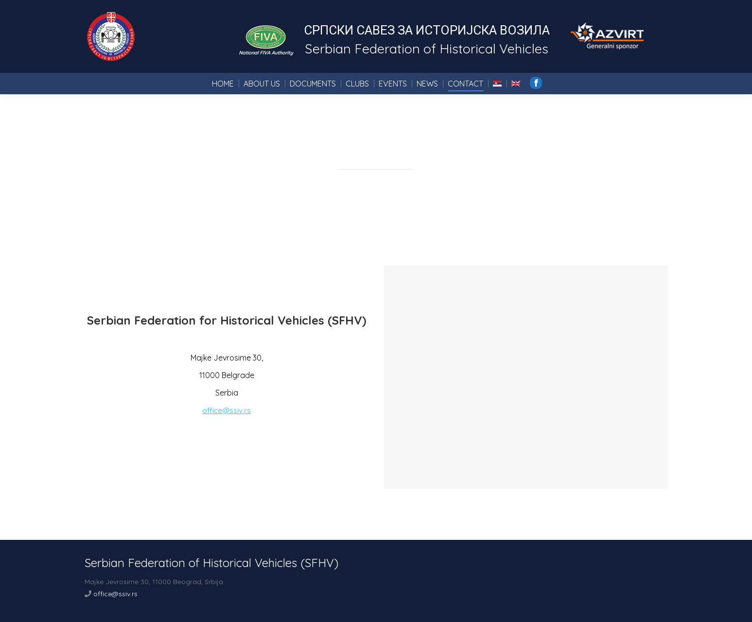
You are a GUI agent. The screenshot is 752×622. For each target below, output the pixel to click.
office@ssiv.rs (226, 410)
